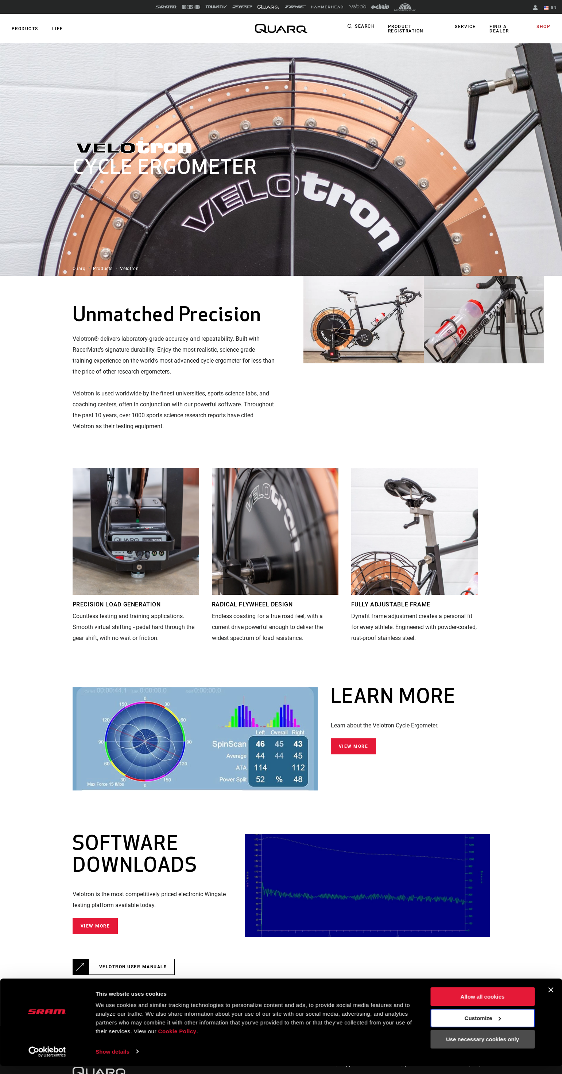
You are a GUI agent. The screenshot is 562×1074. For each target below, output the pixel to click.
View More (353, 746)
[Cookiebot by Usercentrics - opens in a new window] (47, 1059)
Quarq (79, 268)
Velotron (129, 268)
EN (550, 8)
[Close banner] (550, 998)
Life (55, 28)
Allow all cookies (483, 1005)
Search (365, 27)
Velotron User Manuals (133, 966)
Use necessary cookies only (482, 1047)
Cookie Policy (177, 1039)
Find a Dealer (499, 29)
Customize (483, 1026)
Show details (112, 1060)
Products (24, 28)
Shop (544, 27)
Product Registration (405, 29)
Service (466, 27)
